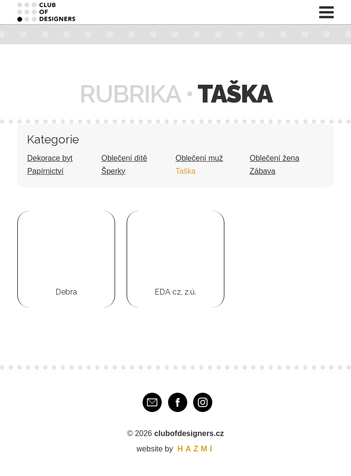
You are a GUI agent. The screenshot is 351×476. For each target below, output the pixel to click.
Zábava (262, 171)
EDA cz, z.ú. (175, 291)
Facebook (177, 402)
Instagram (202, 402)
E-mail (152, 402)
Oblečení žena (274, 158)
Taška (185, 171)
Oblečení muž (199, 158)
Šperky (113, 171)
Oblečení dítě (124, 158)
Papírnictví (45, 171)
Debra (66, 291)
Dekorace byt (49, 158)
